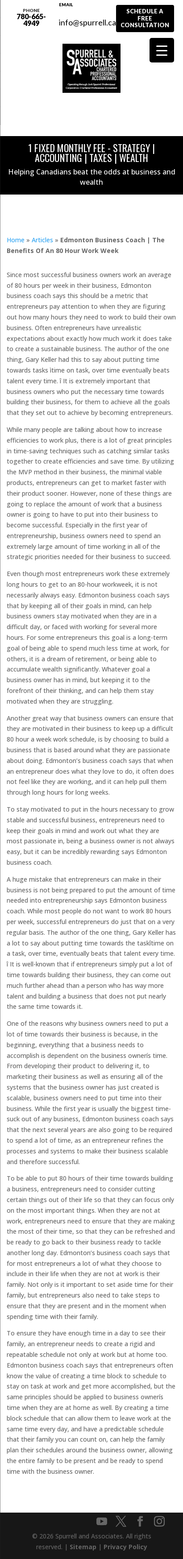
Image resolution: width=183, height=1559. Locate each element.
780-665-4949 (31, 17)
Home (16, 240)
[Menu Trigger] (162, 50)
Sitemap (83, 1546)
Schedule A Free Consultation (145, 18)
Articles (42, 240)
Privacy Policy (125, 1546)
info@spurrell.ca (87, 17)
